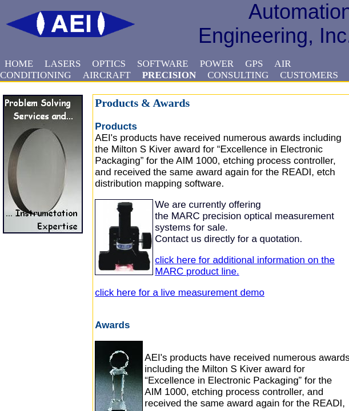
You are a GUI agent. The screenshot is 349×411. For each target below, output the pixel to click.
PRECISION (169, 75)
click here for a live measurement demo (179, 292)
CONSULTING (237, 75)
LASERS (63, 63)
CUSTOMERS (309, 75)
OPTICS (109, 63)
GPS (254, 63)
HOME (19, 63)
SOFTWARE (162, 63)
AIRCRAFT (107, 75)
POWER (217, 63)
